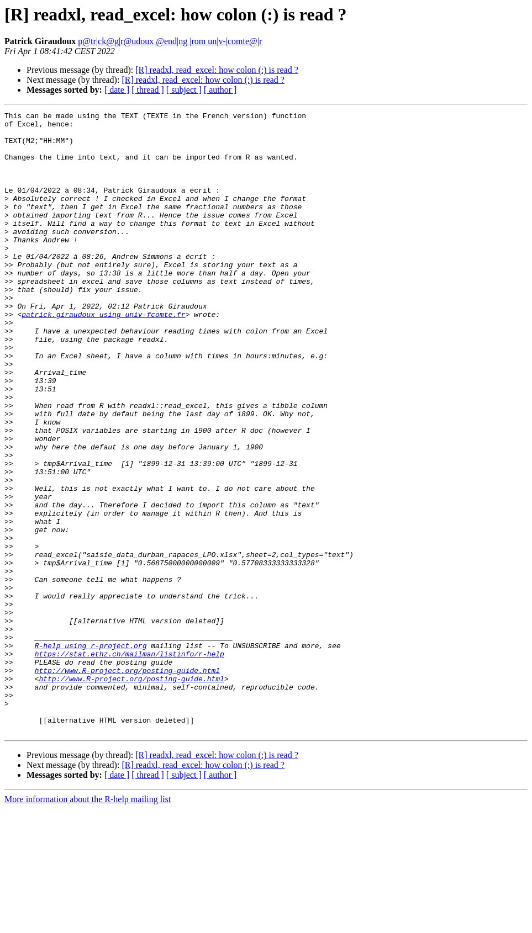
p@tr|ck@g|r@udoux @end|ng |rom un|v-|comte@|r (170, 41)
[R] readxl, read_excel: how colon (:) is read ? (216, 70)
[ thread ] (147, 89)
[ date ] (116, 89)
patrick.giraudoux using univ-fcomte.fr (103, 356)
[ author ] (220, 89)
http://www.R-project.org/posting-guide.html (127, 783)
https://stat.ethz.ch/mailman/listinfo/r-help (129, 763)
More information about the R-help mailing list (87, 923)
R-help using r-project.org (91, 753)
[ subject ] (184, 89)
